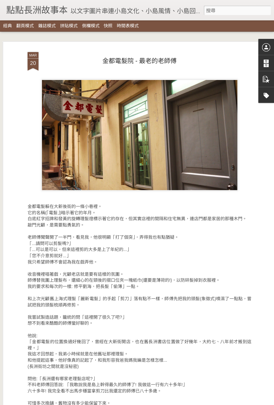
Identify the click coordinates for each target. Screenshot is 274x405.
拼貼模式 (69, 25)
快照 (108, 25)
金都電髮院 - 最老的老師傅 (139, 38)
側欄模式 (91, 25)
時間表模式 (128, 25)
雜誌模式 (47, 25)
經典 (7, 25)
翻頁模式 (25, 25)
